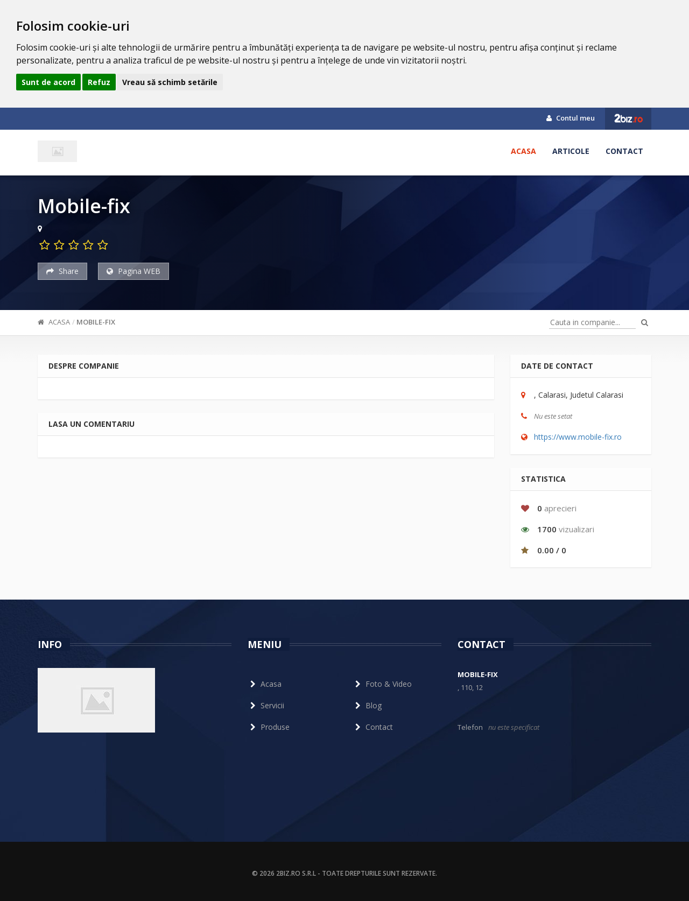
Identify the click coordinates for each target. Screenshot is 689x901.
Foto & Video (382, 684)
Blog (367, 705)
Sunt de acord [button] (48, 82)
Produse (269, 727)
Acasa (523, 151)
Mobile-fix (95, 322)
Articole (570, 151)
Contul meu (570, 118)
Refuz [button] (99, 82)
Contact (624, 151)
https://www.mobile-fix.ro (578, 437)
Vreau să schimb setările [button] (169, 82)
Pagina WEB (133, 271)
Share (62, 271)
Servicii (266, 705)
